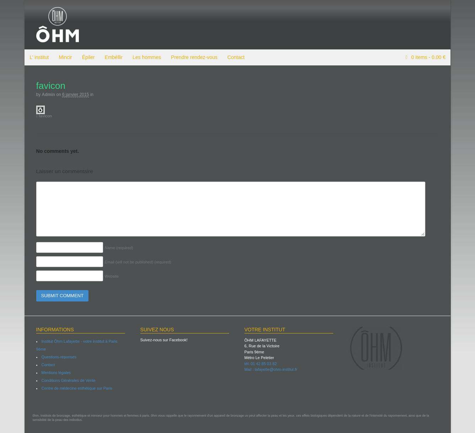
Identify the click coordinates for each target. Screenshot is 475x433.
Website (111, 276)
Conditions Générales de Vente (68, 380)
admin (48, 94)
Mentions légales (56, 372)
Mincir (64, 57)
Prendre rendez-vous (194, 57)
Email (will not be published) (137, 262)
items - (428, 57)
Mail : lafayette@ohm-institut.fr (270, 369)
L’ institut (39, 57)
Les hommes (146, 57)
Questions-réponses (58, 357)
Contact (235, 57)
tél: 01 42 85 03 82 (260, 364)
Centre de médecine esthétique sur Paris (76, 388)
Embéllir (113, 57)
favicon (44, 115)
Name (118, 248)
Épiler (88, 57)
